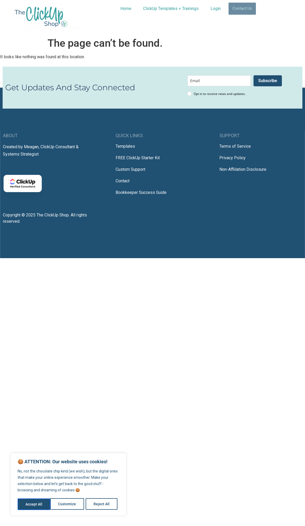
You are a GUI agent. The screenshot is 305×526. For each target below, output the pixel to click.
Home (125, 8)
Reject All (69, 504)
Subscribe (267, 80)
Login (215, 8)
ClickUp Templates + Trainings (171, 8)
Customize (34, 504)
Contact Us (242, 8)
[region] (68, 485)
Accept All (103, 504)
